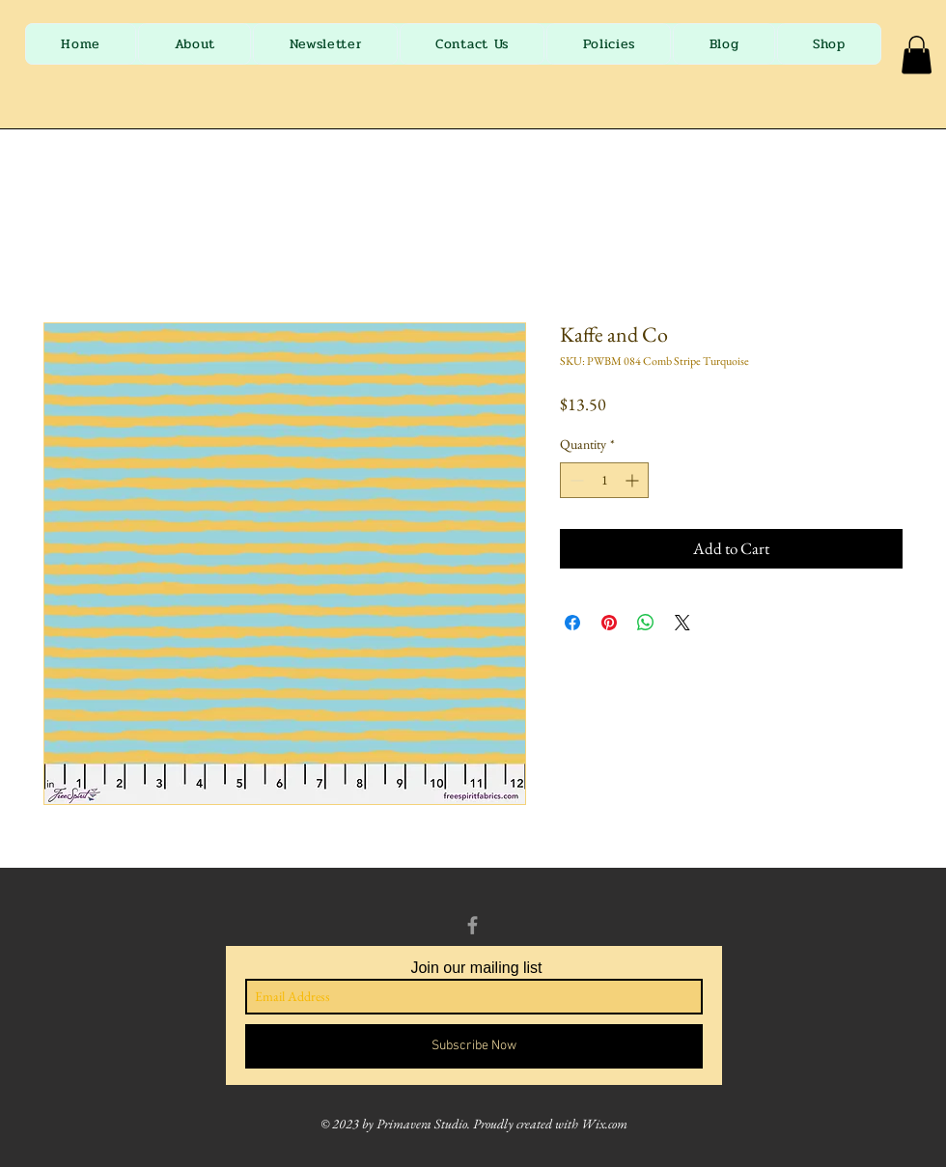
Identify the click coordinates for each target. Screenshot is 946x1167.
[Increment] (634, 480)
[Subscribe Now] (474, 1046)
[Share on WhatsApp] (645, 622)
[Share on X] (682, 622)
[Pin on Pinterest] (609, 622)
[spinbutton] (604, 480)
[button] (916, 54)
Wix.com (604, 1123)
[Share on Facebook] (572, 622)
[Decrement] (575, 480)
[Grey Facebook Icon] (472, 925)
